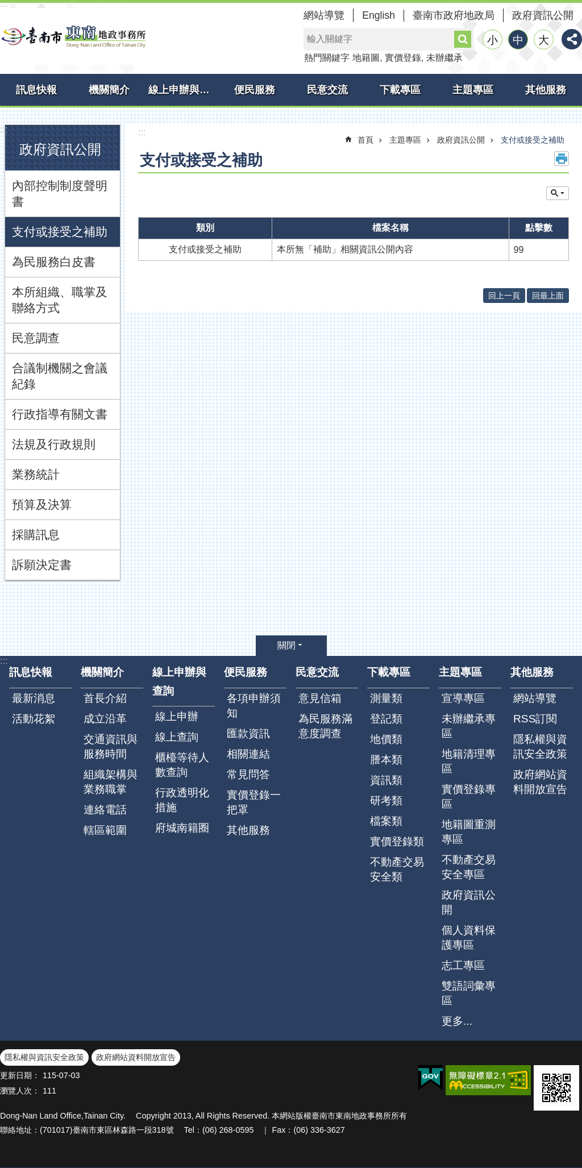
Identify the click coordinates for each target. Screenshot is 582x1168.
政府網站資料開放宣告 (540, 781)
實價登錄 (403, 58)
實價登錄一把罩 (254, 802)
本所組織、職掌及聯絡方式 (59, 299)
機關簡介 (109, 89)
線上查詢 (176, 737)
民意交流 (327, 89)
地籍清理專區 (469, 761)
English (378, 15)
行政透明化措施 (182, 800)
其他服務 (545, 89)
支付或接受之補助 (59, 231)
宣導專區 (463, 698)
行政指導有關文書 (59, 414)
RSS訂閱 (535, 719)
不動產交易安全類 (397, 869)
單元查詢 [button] (557, 193)
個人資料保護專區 (469, 937)
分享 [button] (572, 39)
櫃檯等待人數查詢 (182, 764)
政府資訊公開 (542, 15)
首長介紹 (105, 698)
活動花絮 (33, 719)
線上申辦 (176, 716)
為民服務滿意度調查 (325, 726)
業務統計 (36, 474)
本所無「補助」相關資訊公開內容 (345, 249)
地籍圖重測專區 (469, 831)
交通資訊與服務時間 (111, 746)
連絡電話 (105, 810)
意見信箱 (320, 698)
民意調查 (36, 337)
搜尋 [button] (462, 39)
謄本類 (386, 760)
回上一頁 (504, 295)
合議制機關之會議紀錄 (59, 375)
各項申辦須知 (254, 705)
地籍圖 (366, 58)
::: (3, 129)
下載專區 (400, 89)
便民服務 (254, 89)
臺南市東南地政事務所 (74, 36)
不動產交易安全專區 (469, 867)
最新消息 (33, 698)
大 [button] (543, 40)
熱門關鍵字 (327, 58)
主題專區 (472, 89)
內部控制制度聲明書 (59, 193)
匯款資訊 (248, 733)
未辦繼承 (444, 58)
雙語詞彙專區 (469, 993)
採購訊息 (36, 534)
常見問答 (248, 774)
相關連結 (248, 754)
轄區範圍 (105, 830)
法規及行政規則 (53, 444)
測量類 (386, 698)
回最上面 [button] (548, 295)
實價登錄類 (397, 841)
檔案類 (386, 821)
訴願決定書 (42, 564)
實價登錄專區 (469, 796)
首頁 (365, 139)
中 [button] (518, 40)
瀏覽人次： (20, 1090)
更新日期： (20, 1075)
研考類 (386, 801)
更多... (457, 1021)
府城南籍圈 (182, 828)
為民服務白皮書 (53, 261)
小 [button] (492, 40)
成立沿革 (105, 719)
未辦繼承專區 (469, 726)
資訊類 (386, 780)
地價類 (386, 739)
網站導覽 (324, 15)
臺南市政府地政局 (453, 15)
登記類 (386, 719)
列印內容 (561, 158)
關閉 (286, 645)
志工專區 (463, 965)
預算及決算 (42, 504)
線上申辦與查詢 (183, 89)
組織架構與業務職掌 (111, 781)
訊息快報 (36, 89)
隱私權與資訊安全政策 (540, 746)
